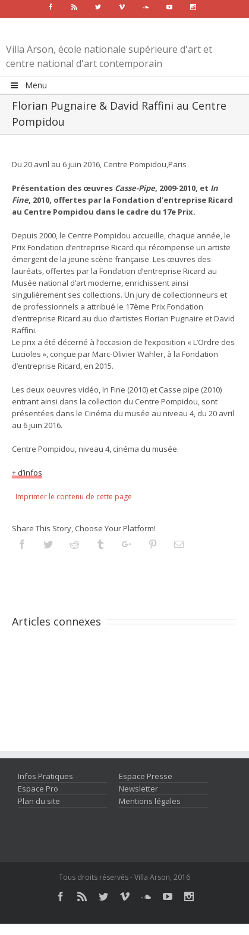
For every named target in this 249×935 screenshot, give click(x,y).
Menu (28, 85)
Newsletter (138, 788)
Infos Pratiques (45, 776)
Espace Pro (38, 788)
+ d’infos (27, 472)
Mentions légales (150, 801)
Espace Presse (145, 776)
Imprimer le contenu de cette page (73, 497)
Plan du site (39, 801)
